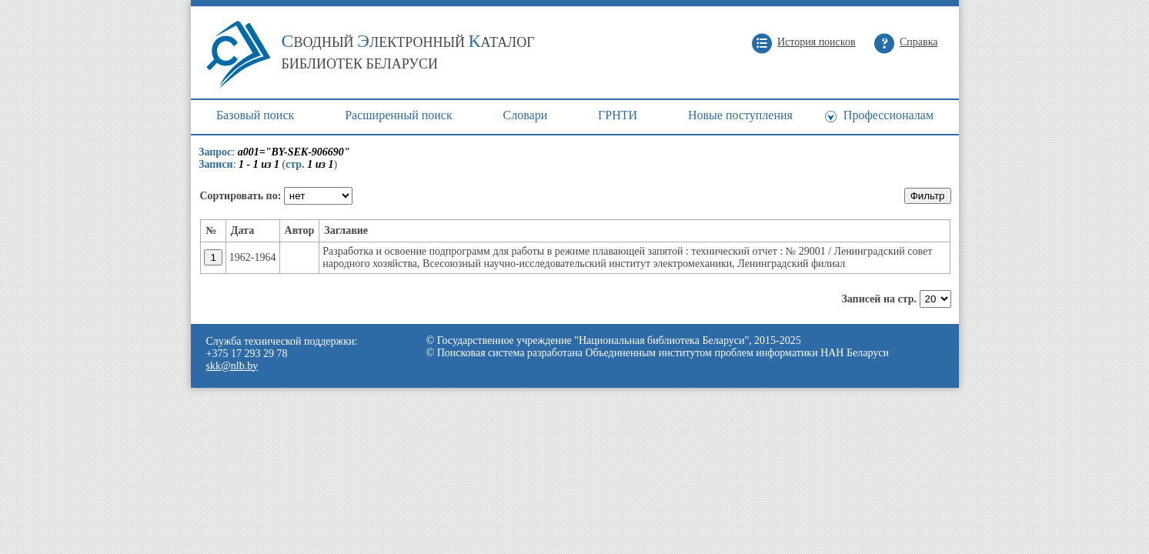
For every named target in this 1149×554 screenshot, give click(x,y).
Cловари (525, 115)
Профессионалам (888, 115)
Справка (918, 42)
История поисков (816, 42)
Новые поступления (740, 115)
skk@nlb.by (232, 366)
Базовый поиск (255, 115)
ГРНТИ (617, 115)
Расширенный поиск (399, 115)
